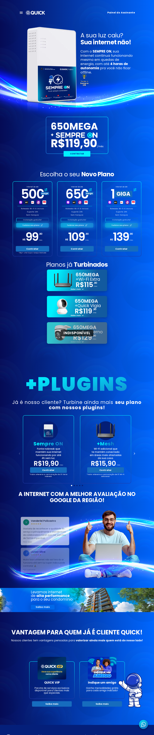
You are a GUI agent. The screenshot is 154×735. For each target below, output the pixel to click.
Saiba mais (43, 607)
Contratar (77, 153)
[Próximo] (134, 453)
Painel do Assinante (121, 12)
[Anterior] (19, 453)
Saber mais (76, 289)
